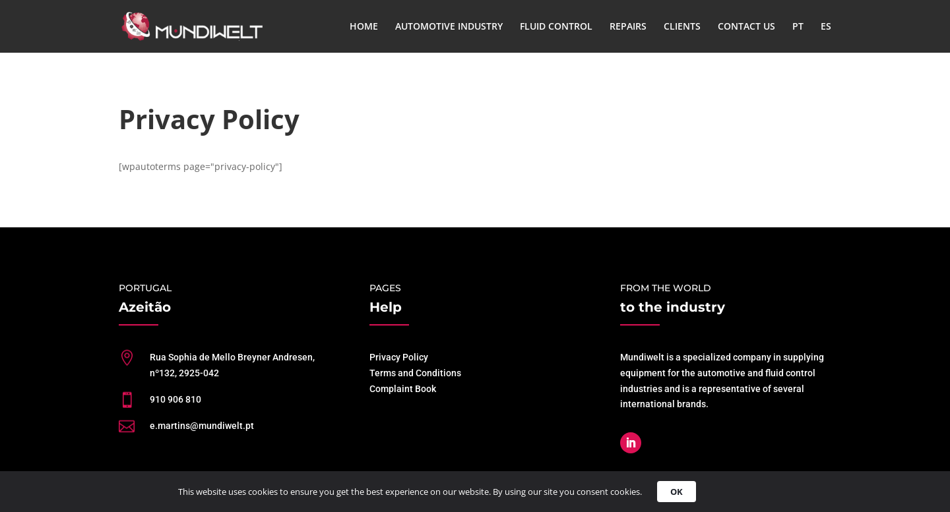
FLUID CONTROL (556, 27)
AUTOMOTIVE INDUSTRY (449, 27)
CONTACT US (746, 27)
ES (826, 27)
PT (798, 27)
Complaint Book (402, 389)
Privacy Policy (398, 357)
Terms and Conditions (415, 373)
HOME (364, 27)
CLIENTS (682, 27)
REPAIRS (628, 27)
